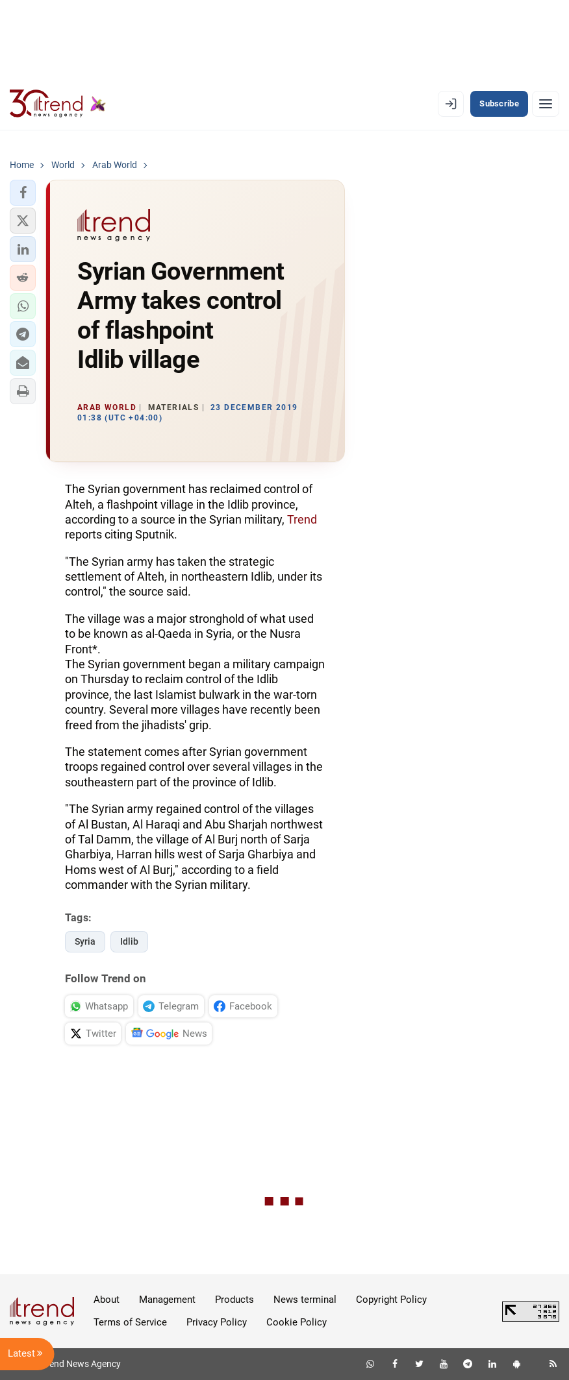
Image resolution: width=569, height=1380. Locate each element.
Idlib (129, 941)
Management (167, 1299)
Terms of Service (130, 1322)
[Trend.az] (58, 104)
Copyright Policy (391, 1299)
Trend (302, 519)
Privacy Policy (216, 1322)
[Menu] (545, 104)
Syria (85, 941)
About (107, 1299)
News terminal (304, 1299)
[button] (22, 192)
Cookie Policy (296, 1322)
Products (234, 1299)
